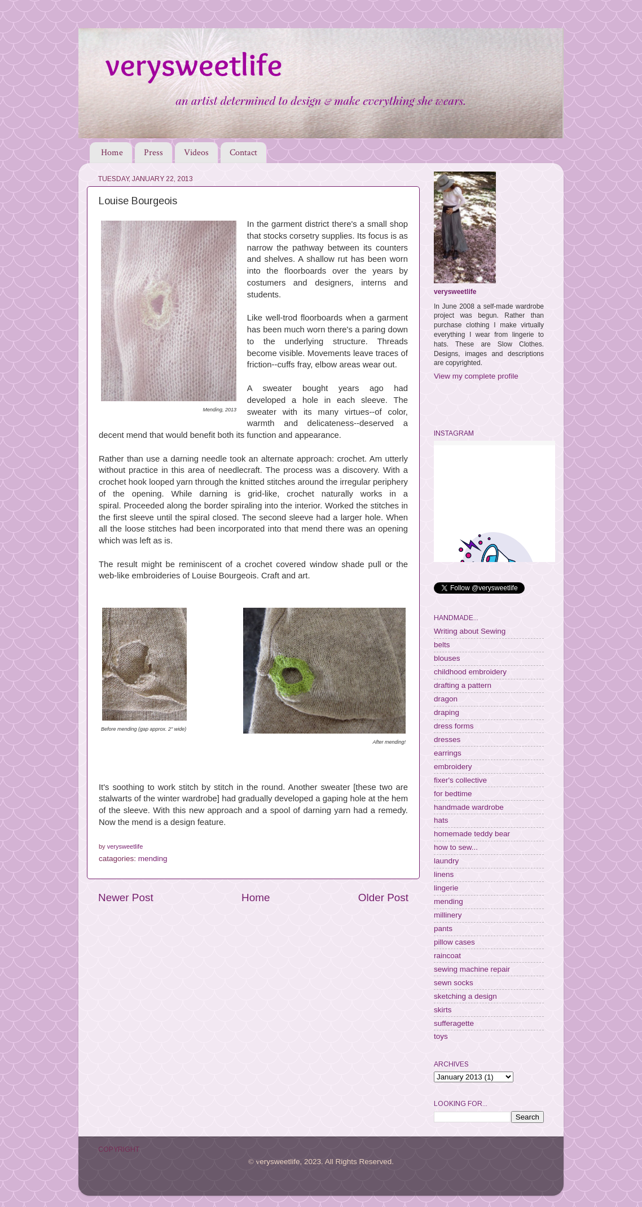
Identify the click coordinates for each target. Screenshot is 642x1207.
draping (446, 712)
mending (153, 858)
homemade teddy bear (472, 833)
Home (112, 153)
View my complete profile (476, 376)
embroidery (453, 766)
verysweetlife (455, 292)
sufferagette (454, 1023)
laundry (446, 861)
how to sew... (456, 847)
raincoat (447, 955)
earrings (447, 753)
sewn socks (453, 982)
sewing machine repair (472, 969)
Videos (196, 153)
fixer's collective (460, 780)
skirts (443, 1010)
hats (441, 820)
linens (444, 874)
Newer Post (125, 897)
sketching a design (465, 996)
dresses (447, 739)
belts (442, 644)
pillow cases (454, 942)
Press (153, 153)
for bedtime (453, 793)
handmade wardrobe (469, 807)
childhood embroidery (470, 672)
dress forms (454, 726)
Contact (243, 153)
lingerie (446, 888)
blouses (447, 658)
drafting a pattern (462, 685)
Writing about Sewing (469, 631)
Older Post (383, 897)
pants (443, 928)
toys (441, 1036)
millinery (448, 915)
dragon (446, 699)
